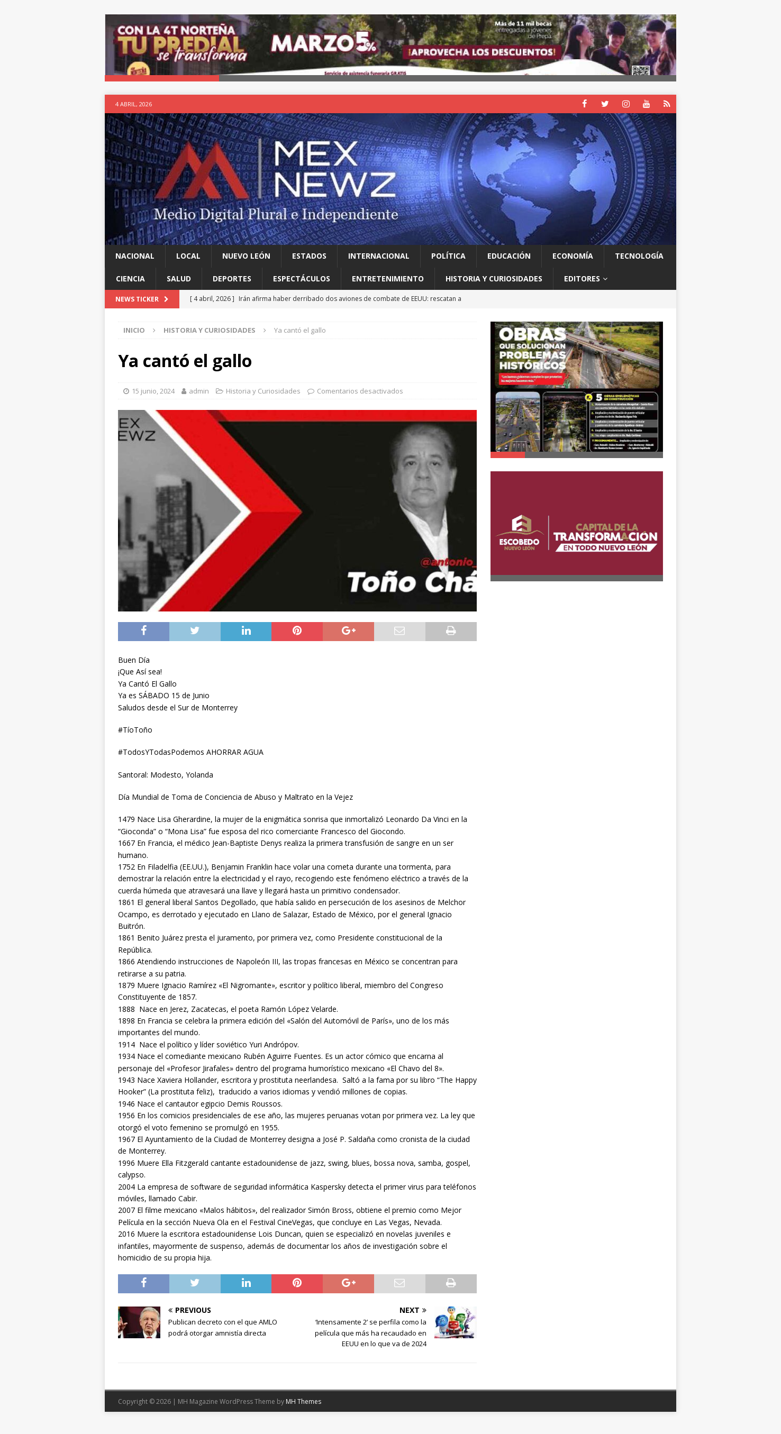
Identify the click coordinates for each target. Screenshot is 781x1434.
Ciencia (130, 287)
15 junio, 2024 (153, 399)
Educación (509, 265)
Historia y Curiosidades (494, 287)
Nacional (135, 265)
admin (199, 399)
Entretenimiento (388, 287)
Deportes (232, 287)
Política (448, 265)
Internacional (379, 265)
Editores (582, 287)
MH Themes (303, 1409)
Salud (179, 287)
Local (188, 265)
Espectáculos (301, 287)
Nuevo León (246, 265)
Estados (309, 265)
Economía (572, 265)
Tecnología (639, 265)
